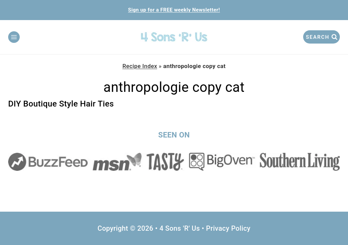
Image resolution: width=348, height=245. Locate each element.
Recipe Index (139, 66)
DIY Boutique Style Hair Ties (61, 104)
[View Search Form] (321, 37)
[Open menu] (14, 37)
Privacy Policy (228, 228)
